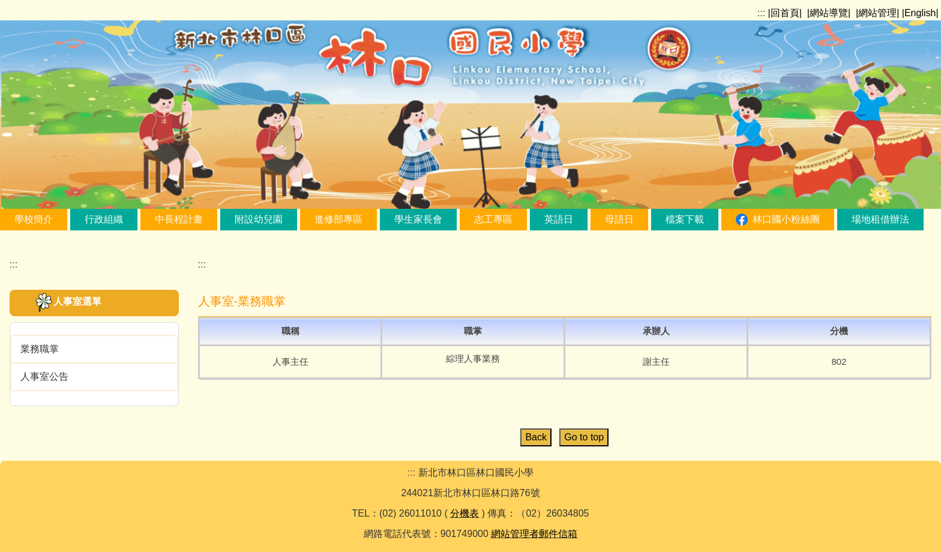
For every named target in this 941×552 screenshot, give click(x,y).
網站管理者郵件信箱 (534, 534)
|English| (920, 13)
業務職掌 (39, 349)
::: (761, 13)
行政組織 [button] (104, 219)
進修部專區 (338, 219)
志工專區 (493, 219)
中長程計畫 (179, 219)
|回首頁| (785, 13)
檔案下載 (685, 219)
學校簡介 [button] (33, 219)
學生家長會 (418, 219)
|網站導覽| (828, 13)
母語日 (619, 219)
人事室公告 (44, 376)
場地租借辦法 (880, 219)
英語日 (558, 219)
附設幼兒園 (259, 219)
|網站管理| (877, 13)
